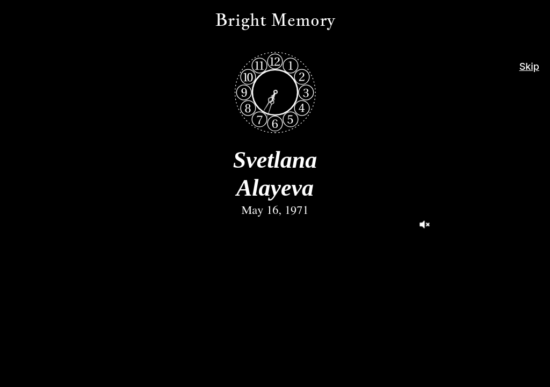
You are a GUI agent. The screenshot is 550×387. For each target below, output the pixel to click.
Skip (529, 66)
